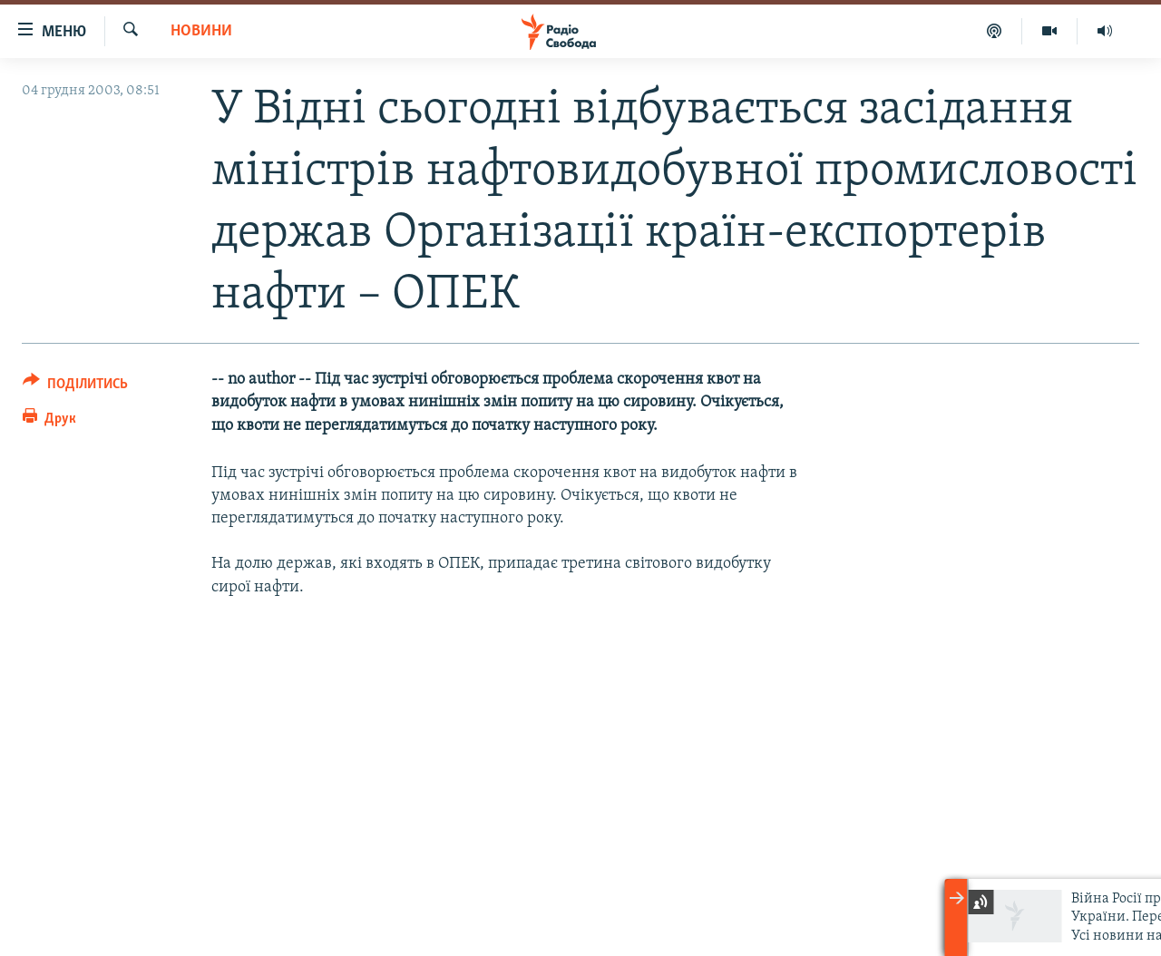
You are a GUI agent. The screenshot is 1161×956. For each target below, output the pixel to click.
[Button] (75, 386)
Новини (201, 31)
